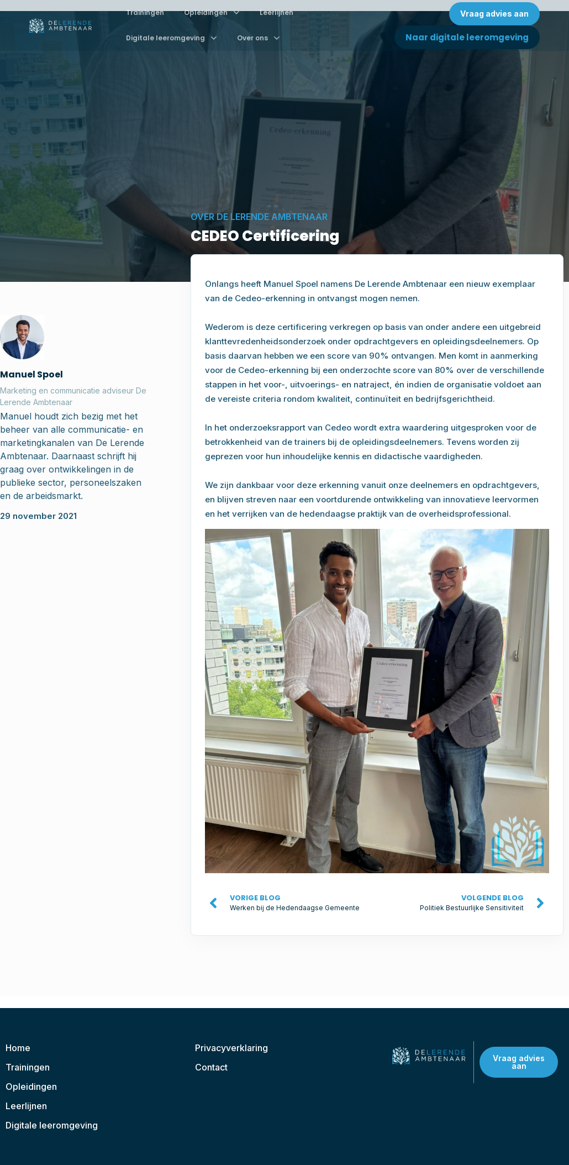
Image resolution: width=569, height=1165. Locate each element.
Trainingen (145, 12)
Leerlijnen (276, 12)
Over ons (258, 38)
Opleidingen (212, 13)
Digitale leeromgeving (171, 38)
